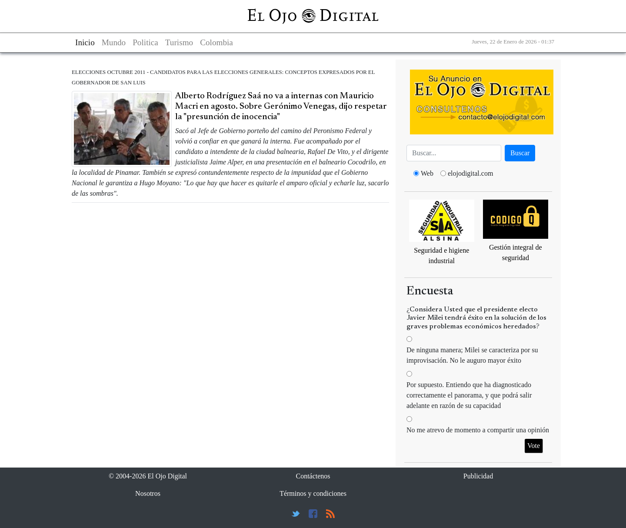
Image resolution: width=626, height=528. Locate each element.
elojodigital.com (470, 173)
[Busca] (453, 153)
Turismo (179, 42)
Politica (145, 42)
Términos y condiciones (313, 493)
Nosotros (147, 493)
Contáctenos (313, 476)
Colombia (216, 42)
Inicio (85, 42)
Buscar (519, 153)
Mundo (114, 42)
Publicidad (478, 476)
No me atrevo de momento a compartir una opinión (477, 430)
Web (427, 173)
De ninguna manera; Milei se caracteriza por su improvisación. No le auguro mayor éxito (472, 355)
